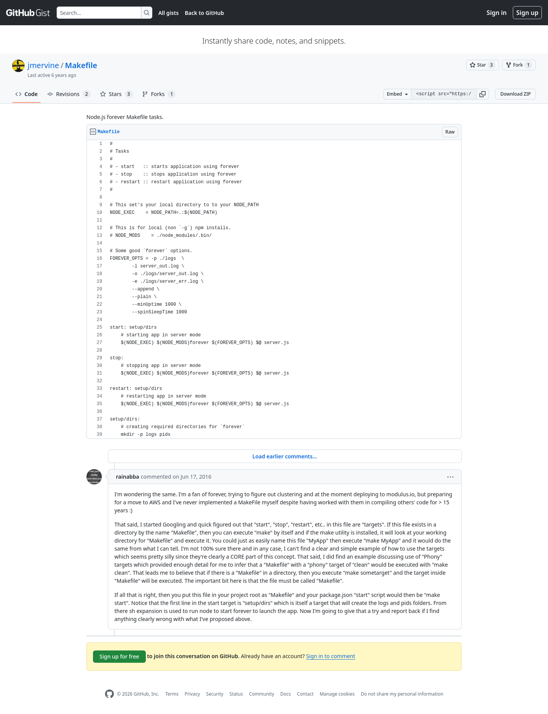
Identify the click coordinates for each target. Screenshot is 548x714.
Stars (116, 94)
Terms (172, 694)
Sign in (497, 12)
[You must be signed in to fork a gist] (519, 65)
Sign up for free (119, 656)
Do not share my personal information (402, 694)
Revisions (69, 94)
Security (214, 694)
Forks (159, 94)
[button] (482, 94)
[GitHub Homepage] (109, 694)
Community (261, 694)
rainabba (127, 476)
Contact (305, 694)
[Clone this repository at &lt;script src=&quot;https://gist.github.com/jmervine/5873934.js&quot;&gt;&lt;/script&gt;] (443, 94)
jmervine (43, 65)
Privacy (192, 694)
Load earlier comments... (284, 456)
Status (236, 694)
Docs (285, 694)
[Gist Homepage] (28, 12)
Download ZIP (515, 94)
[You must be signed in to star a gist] (482, 65)
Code (26, 94)
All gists (168, 12)
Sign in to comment (330, 656)
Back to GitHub (204, 12)
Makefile (81, 65)
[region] (274, 289)
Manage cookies (337, 694)
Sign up (527, 12)
